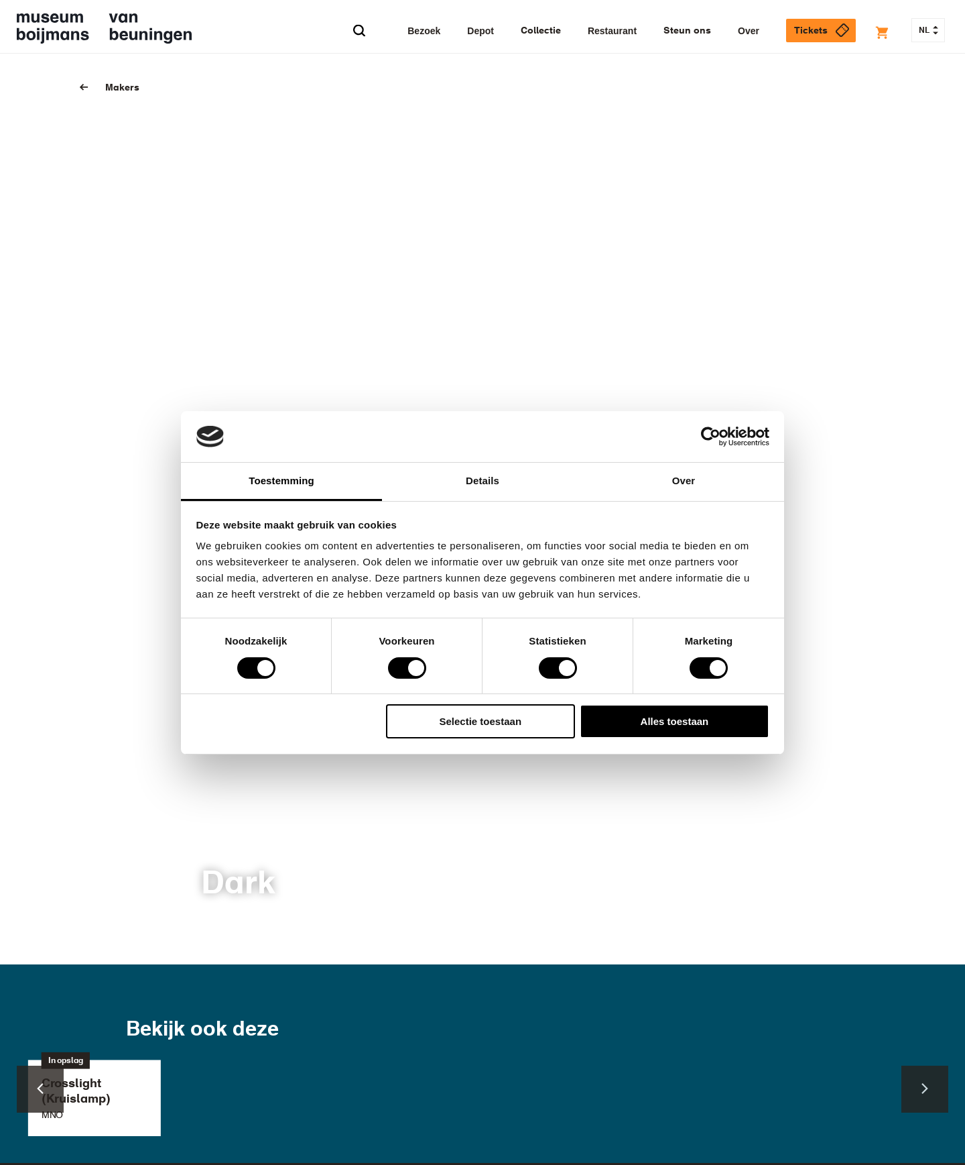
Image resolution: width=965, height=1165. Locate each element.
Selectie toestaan (481, 721)
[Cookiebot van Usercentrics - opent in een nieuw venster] (710, 437)
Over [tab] (684, 480)
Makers (122, 88)
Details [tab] (482, 480)
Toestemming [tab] (281, 480)
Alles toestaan (675, 721)
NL (928, 31)
